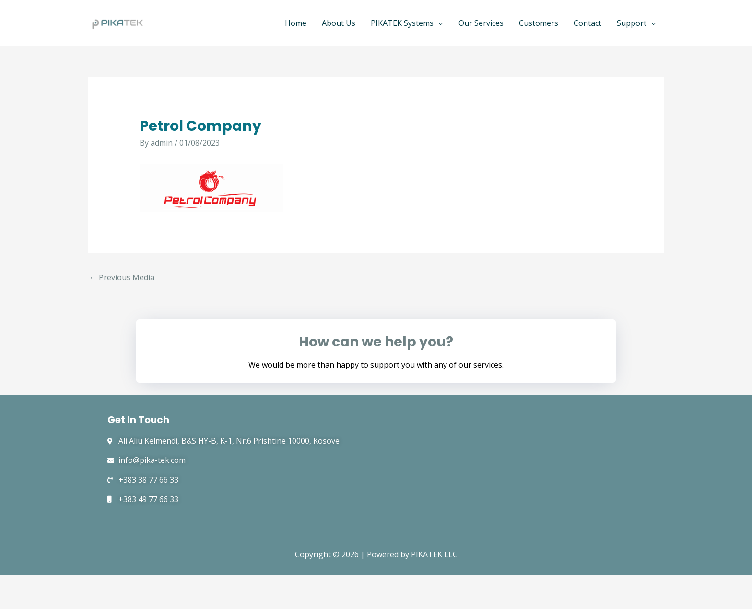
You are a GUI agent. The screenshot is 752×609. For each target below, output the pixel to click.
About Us (338, 23)
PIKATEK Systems (402, 23)
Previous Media (121, 277)
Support (631, 23)
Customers (538, 23)
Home (295, 23)
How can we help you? (376, 342)
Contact (587, 23)
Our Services (481, 23)
